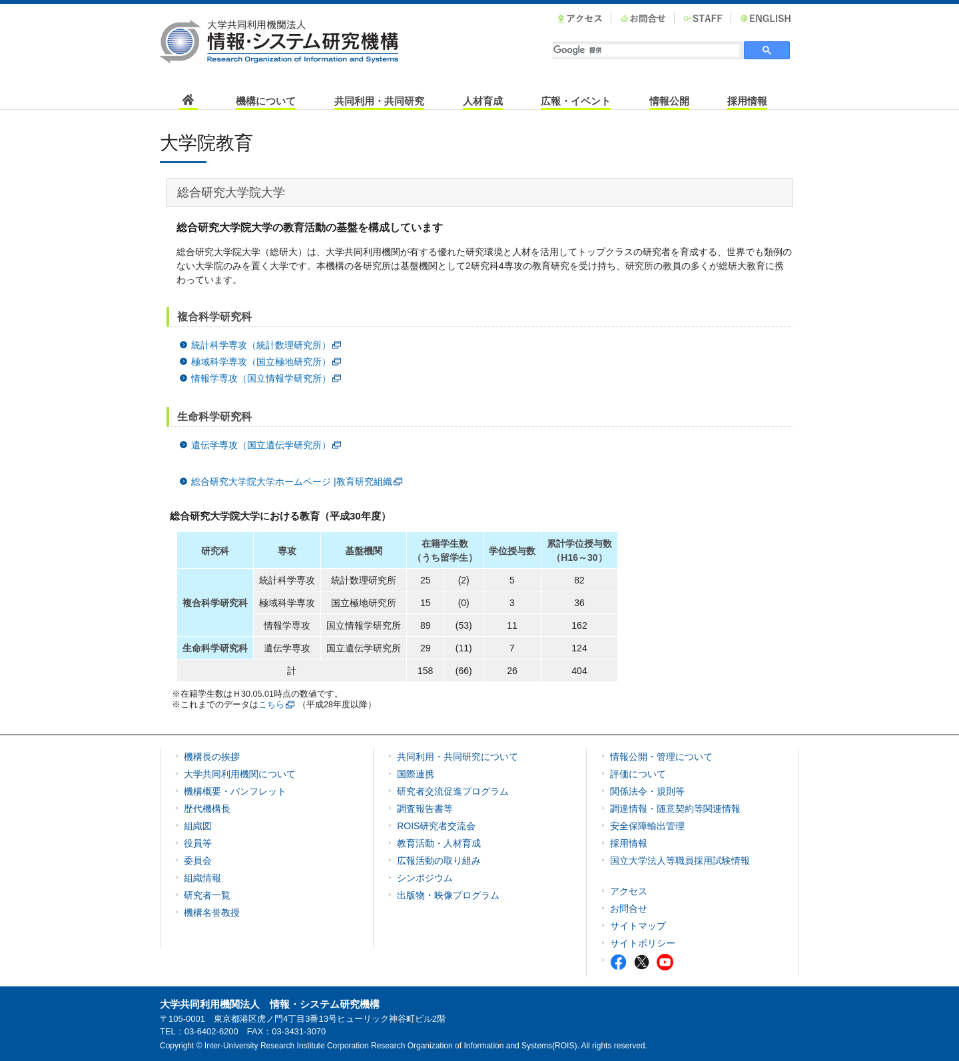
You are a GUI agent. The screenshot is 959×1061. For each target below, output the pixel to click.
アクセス (628, 891)
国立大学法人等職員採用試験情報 (680, 860)
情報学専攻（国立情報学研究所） (261, 378)
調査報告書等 (425, 808)
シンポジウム (425, 878)
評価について (638, 774)
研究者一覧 (207, 895)
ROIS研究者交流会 (436, 826)
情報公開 (669, 101)
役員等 (198, 843)
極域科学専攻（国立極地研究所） (261, 361)
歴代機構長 (207, 808)
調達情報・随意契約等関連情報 (675, 808)
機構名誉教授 (212, 912)
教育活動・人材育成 (439, 843)
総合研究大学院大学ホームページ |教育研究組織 (291, 481)
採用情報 (747, 101)
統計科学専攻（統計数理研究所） (261, 345)
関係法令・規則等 (647, 791)
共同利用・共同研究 (379, 101)
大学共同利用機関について (240, 774)
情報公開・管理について (661, 756)
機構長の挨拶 (212, 756)
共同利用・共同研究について (457, 756)
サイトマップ (638, 925)
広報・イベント (576, 101)
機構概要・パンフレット (235, 791)
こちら (271, 704)
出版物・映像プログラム (448, 895)
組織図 (198, 826)
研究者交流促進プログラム (453, 791)
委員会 (198, 860)
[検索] (646, 51)
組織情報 (202, 878)
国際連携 (415, 774)
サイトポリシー (642, 943)
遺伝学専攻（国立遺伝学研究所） (261, 445)
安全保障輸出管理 (647, 826)
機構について (266, 101)
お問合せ (628, 908)
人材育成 (483, 101)
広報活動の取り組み (439, 860)
